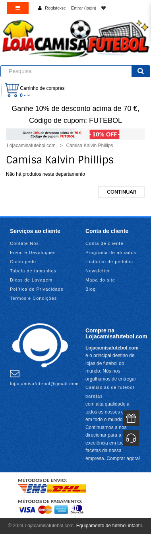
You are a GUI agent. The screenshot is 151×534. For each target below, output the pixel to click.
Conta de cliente (104, 243)
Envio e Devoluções (33, 252)
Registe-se (55, 8)
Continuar (121, 192)
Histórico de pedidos (109, 261)
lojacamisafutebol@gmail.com (44, 377)
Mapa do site (100, 280)
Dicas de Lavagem (31, 280)
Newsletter (97, 270)
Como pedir (23, 261)
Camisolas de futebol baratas (109, 391)
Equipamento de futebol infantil (109, 525)
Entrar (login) (84, 8)
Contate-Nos (24, 243)
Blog (90, 289)
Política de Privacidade (37, 289)
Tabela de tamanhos (33, 270)
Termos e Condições (33, 298)
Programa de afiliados (110, 252)
